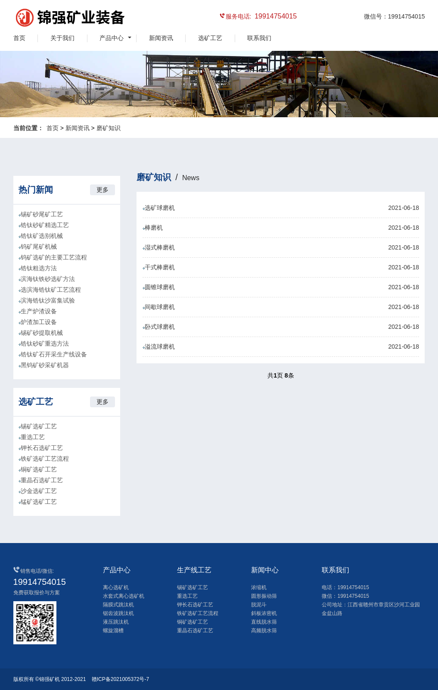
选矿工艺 (210, 37)
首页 (19, 37)
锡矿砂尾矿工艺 (42, 214)
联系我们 (259, 37)
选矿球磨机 (281, 208)
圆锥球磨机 (281, 287)
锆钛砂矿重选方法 (45, 343)
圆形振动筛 (264, 596)
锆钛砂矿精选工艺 (45, 225)
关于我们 (62, 37)
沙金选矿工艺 (39, 490)
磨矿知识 (108, 128)
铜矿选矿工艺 (39, 469)
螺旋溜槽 (113, 631)
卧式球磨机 (281, 327)
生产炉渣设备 (39, 311)
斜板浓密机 (264, 613)
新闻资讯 (161, 37)
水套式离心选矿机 (123, 596)
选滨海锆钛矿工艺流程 (51, 289)
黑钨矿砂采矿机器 (45, 365)
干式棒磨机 (281, 267)
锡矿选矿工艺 (39, 426)
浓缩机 (259, 587)
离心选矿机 (116, 587)
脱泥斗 (259, 605)
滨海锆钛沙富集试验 (48, 300)
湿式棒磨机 (281, 247)
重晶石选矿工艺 (42, 480)
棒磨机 (281, 227)
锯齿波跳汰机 (118, 613)
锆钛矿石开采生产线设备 (54, 354)
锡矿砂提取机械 (42, 332)
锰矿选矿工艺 (39, 501)
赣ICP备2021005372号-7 (120, 679)
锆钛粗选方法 (39, 268)
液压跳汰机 (116, 622)
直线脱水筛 (264, 622)
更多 (102, 189)
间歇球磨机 (281, 307)
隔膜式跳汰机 (118, 605)
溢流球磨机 (281, 346)
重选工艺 (33, 437)
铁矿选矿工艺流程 (45, 458)
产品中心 (111, 37)
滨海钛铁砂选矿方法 (48, 278)
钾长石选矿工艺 (42, 447)
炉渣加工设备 (39, 321)
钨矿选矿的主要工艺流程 (54, 257)
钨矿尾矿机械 (39, 246)
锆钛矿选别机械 (42, 235)
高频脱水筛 (264, 631)
